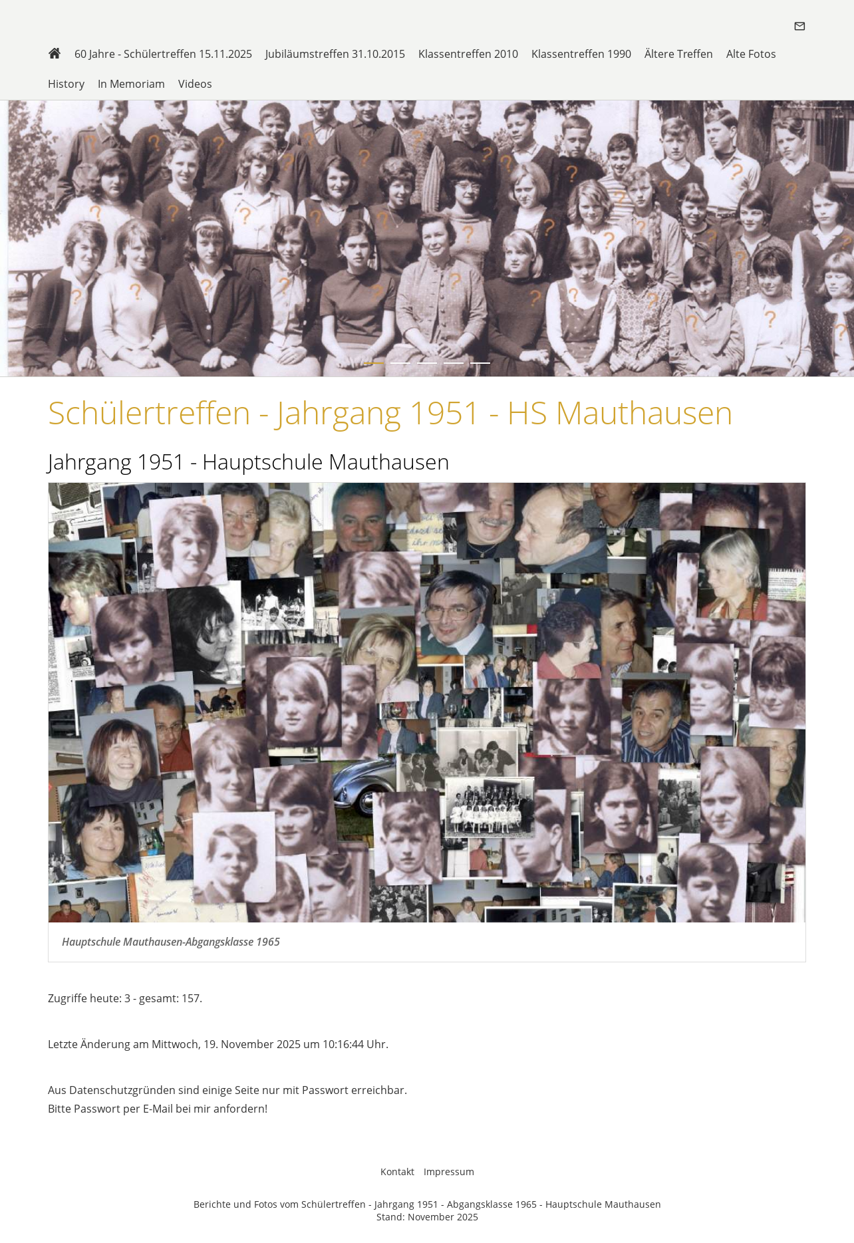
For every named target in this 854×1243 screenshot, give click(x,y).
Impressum (449, 1171)
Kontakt (397, 1171)
